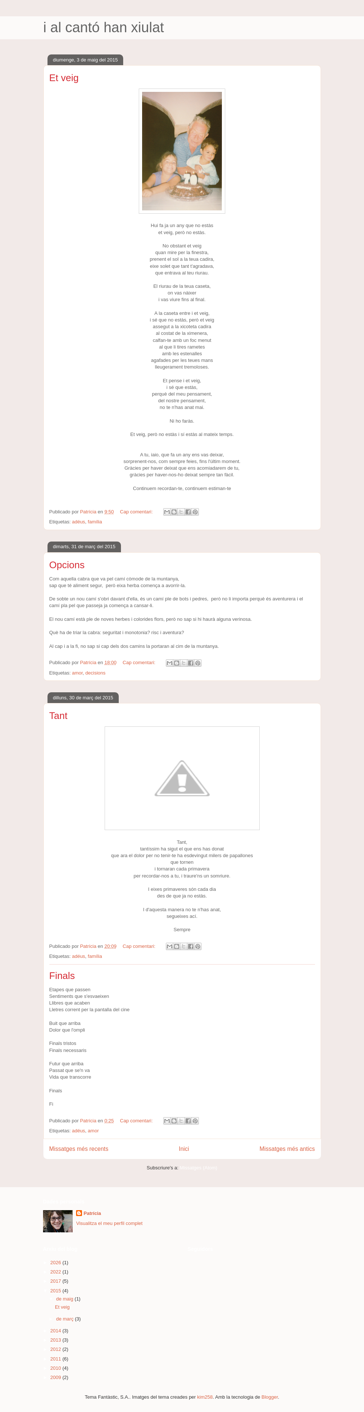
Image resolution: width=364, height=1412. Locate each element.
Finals (62, 975)
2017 (56, 1281)
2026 (56, 1262)
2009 (56, 1377)
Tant (58, 715)
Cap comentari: (137, 511)
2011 (56, 1359)
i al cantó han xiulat (103, 27)
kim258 (205, 1397)
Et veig (64, 77)
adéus (78, 521)
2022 (56, 1272)
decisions (95, 673)
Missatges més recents (78, 1149)
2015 (56, 1290)
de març (65, 1319)
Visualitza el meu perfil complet (109, 1223)
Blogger (270, 1397)
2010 (56, 1368)
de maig (65, 1299)
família (95, 521)
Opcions (67, 564)
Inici (184, 1149)
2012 (56, 1349)
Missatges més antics (287, 1149)
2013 (56, 1340)
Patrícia (92, 1213)
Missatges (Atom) (198, 1167)
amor (77, 673)
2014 (56, 1330)
